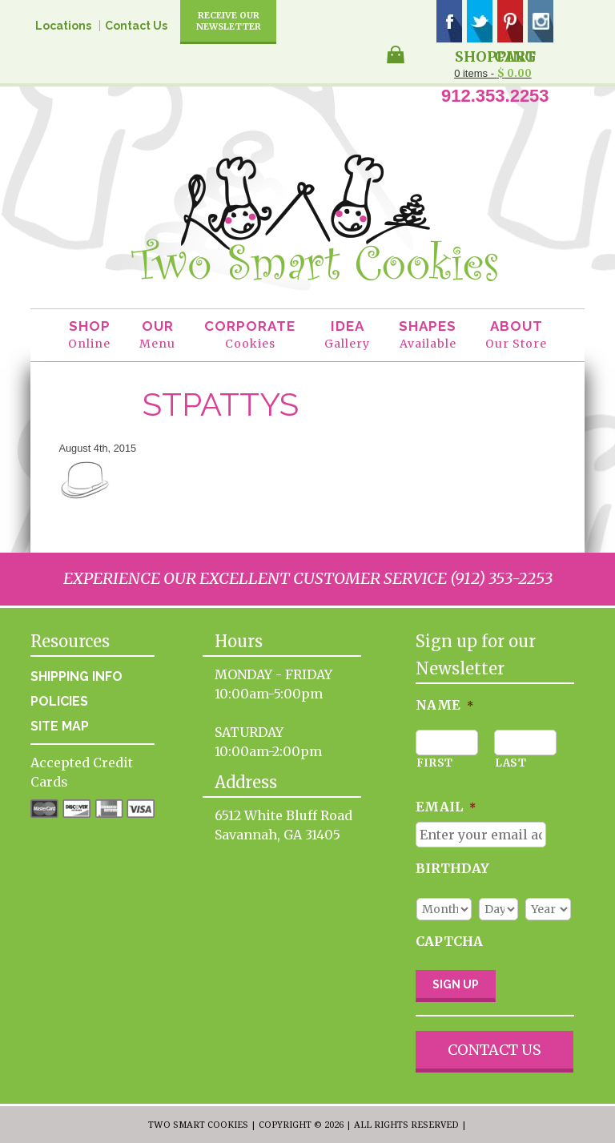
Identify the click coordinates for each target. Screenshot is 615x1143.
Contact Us (136, 25)
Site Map (59, 726)
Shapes (427, 335)
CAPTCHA (449, 941)
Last (511, 763)
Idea (347, 335)
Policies (59, 701)
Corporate (249, 335)
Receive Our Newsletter (228, 21)
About (516, 335)
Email (446, 807)
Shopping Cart (495, 55)
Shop (89, 335)
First (434, 763)
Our (157, 335)
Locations (63, 25)
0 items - (492, 73)
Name (444, 705)
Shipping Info (76, 676)
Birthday (452, 868)
